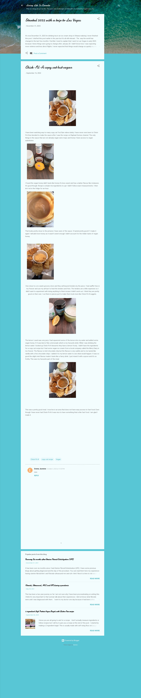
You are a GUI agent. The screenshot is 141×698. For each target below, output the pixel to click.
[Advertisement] (113, 49)
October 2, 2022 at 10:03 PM (56, 516)
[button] (98, 19)
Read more (95, 626)
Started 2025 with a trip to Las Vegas (53, 20)
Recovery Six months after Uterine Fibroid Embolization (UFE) (49, 606)
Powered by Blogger (70, 688)
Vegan (58, 507)
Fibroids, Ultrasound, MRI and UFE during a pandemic (47, 632)
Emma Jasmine (40, 516)
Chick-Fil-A (35, 507)
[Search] (119, 6)
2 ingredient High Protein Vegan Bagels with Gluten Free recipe (49, 658)
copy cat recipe (47, 507)
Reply (36, 523)
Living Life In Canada (38, 5)
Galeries (75, 692)
